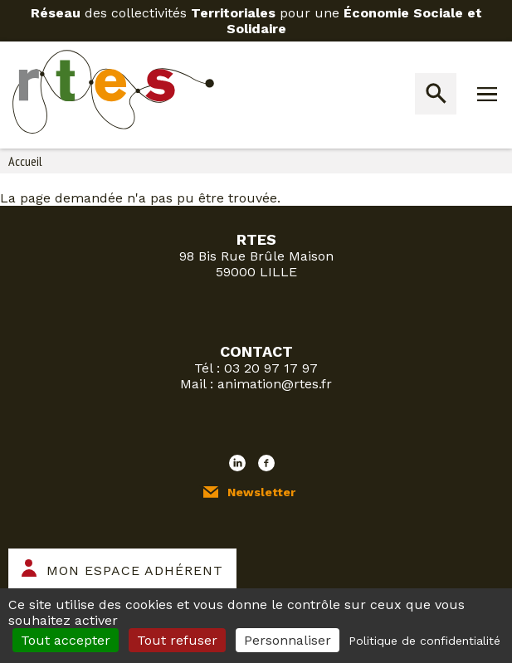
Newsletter (261, 492)
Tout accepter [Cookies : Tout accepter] (65, 640)
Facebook (266, 463)
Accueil (25, 161)
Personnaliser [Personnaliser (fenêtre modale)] (287, 640)
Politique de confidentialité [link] (424, 640)
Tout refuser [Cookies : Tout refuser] (177, 640)
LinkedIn (237, 463)
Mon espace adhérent (134, 570)
